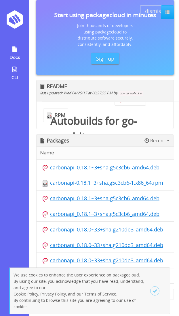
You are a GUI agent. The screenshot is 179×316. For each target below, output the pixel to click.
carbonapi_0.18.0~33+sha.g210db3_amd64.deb (106, 229)
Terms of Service (100, 294)
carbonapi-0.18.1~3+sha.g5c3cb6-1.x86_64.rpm (106, 182)
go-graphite (131, 93)
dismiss (154, 11)
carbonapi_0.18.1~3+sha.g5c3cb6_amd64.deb (104, 167)
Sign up (105, 58)
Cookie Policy (26, 294)
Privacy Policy (53, 294)
